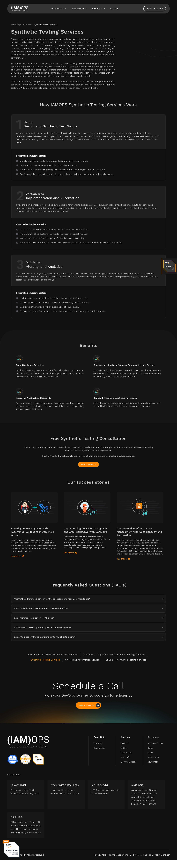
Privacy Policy (100, 855)
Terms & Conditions (118, 855)
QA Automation (128, 761)
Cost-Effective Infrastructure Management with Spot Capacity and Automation (139, 532)
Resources (100, 8)
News (150, 752)
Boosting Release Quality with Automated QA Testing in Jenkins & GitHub (32, 532)
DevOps (124, 743)
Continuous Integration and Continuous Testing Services (113, 654)
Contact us (99, 748)
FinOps (124, 748)
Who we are (80, 8)
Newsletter (153, 761)
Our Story (98, 743)
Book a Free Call (155, 8)
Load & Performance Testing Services (126, 659)
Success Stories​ (155, 743)
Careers (114, 8)
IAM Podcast (154, 757)
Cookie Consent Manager (157, 855)
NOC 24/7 (125, 757)
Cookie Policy (136, 855)
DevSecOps (126, 752)
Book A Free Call (89, 705)
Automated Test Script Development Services (52, 654)
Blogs (150, 748)
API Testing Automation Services (82, 659)
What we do (60, 8)
